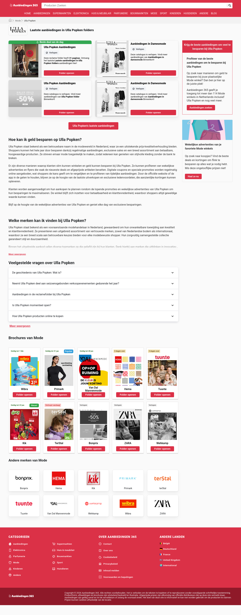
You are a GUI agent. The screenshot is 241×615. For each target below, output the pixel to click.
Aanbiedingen (41, 13)
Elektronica (81, 13)
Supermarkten (62, 13)
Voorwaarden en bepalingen (116, 586)
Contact (105, 552)
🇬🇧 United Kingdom (170, 568)
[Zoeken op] (229, 5)
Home (27, 13)
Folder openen (66, 73)
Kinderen (175, 13)
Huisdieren (190, 13)
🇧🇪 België (165, 552)
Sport (163, 13)
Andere (203, 13)
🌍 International (168, 574)
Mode (154, 13)
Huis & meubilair (101, 13)
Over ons (106, 559)
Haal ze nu (193, 176)
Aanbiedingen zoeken (201, 107)
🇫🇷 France (165, 563)
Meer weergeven (17, 254)
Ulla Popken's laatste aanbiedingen (93, 125)
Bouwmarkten (139, 13)
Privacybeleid (108, 572)
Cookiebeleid (108, 566)
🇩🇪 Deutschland (168, 557)
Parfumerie (121, 13)
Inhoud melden (109, 579)
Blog (214, 13)
